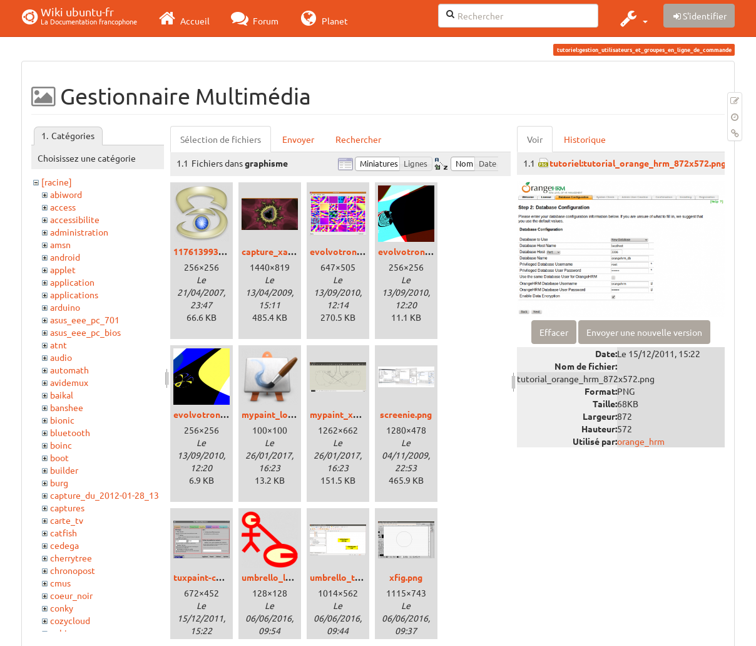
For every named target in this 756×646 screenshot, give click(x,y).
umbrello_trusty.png (351, 577)
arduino (65, 307)
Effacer (553, 332)
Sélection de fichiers (220, 139)
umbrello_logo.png (280, 577)
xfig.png (405, 577)
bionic (62, 419)
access (63, 206)
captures (67, 507)
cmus (60, 582)
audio (61, 357)
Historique (585, 139)
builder (64, 470)
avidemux (69, 382)
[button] (632, 18)
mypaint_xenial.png (350, 414)
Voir (535, 139)
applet (63, 269)
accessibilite (75, 219)
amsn (60, 244)
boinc (61, 445)
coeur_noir (71, 595)
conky (61, 607)
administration (79, 231)
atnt (58, 344)
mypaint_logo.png (278, 414)
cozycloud (70, 620)
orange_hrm (641, 441)
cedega (64, 545)
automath (69, 369)
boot (59, 457)
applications (74, 294)
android (65, 257)
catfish (63, 532)
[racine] (56, 181)
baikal (61, 394)
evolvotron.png (342, 251)
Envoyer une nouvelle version (644, 332)
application (72, 282)
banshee (66, 407)
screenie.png (406, 414)
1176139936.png (206, 251)
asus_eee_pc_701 (85, 319)
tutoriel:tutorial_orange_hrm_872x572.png (637, 163)
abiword (66, 194)
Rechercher (358, 139)
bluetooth (70, 432)
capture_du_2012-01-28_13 (104, 495)
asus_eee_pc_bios (85, 332)
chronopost (72, 570)
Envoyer (298, 139)
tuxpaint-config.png (214, 577)
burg (59, 482)
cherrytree (71, 557)
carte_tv (66, 520)
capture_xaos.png (278, 251)
